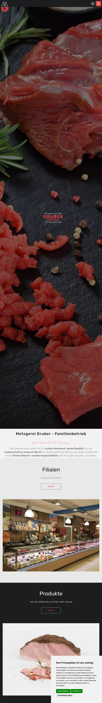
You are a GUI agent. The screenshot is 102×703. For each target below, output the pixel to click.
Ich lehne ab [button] (77, 691)
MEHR (51, 486)
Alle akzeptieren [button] (63, 691)
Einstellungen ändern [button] (65, 695)
